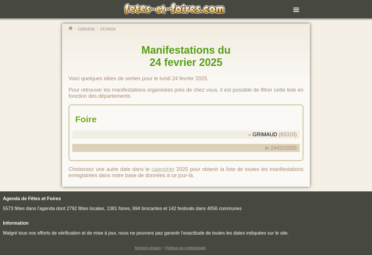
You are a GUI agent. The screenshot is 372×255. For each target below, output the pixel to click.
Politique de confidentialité (185, 248)
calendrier (162, 169)
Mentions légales (148, 248)
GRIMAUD (264, 134)
